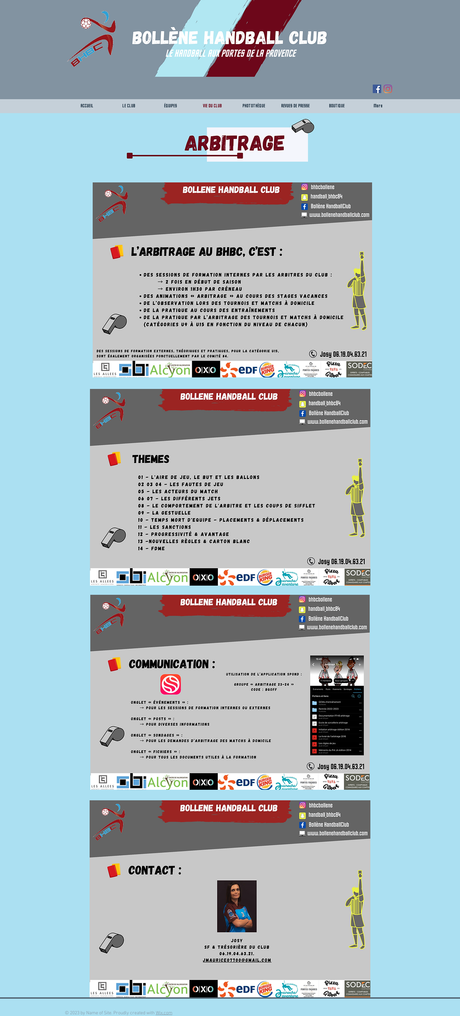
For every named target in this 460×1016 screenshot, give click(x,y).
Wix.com (164, 1013)
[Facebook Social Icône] (377, 89)
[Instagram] (388, 89)
